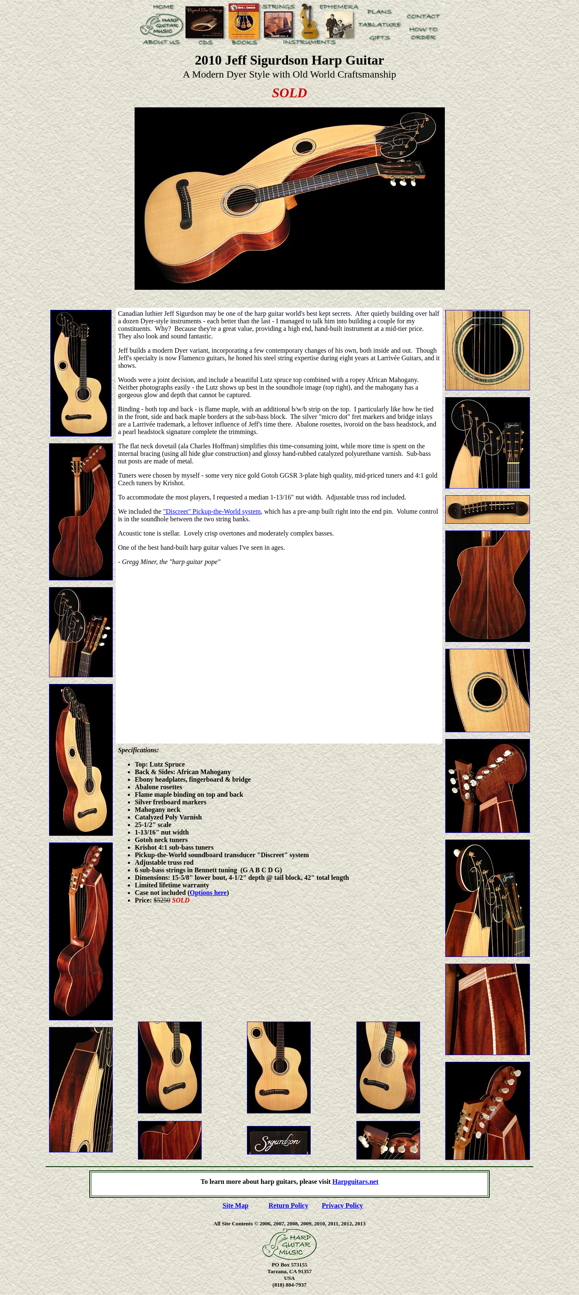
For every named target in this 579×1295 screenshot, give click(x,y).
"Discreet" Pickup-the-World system (212, 511)
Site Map (236, 1205)
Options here (208, 892)
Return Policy (289, 1205)
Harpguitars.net (355, 1181)
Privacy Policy (342, 1205)
